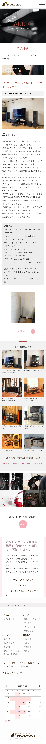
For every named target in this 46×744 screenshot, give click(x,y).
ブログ (6, 663)
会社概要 (24, 666)
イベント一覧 (9, 619)
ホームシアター (9, 635)
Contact (23, 585)
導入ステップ (9, 643)
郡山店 (9, 463)
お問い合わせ (12, 666)
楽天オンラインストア (13, 673)
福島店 (39, 463)
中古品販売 (28, 631)
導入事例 (27, 623)
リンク (34, 666)
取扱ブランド (34, 663)
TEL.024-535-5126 (19, 580)
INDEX (21, 331)
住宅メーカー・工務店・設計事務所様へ (12, 652)
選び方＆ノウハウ (11, 639)
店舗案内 (27, 635)
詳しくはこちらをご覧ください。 (22, 593)
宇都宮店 (29, 463)
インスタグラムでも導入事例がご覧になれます (23, 458)
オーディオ (28, 615)
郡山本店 (27, 639)
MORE (23, 524)
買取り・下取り (18, 663)
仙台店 (18, 463)
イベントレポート (31, 627)
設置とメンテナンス (32, 619)
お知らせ (6, 615)
